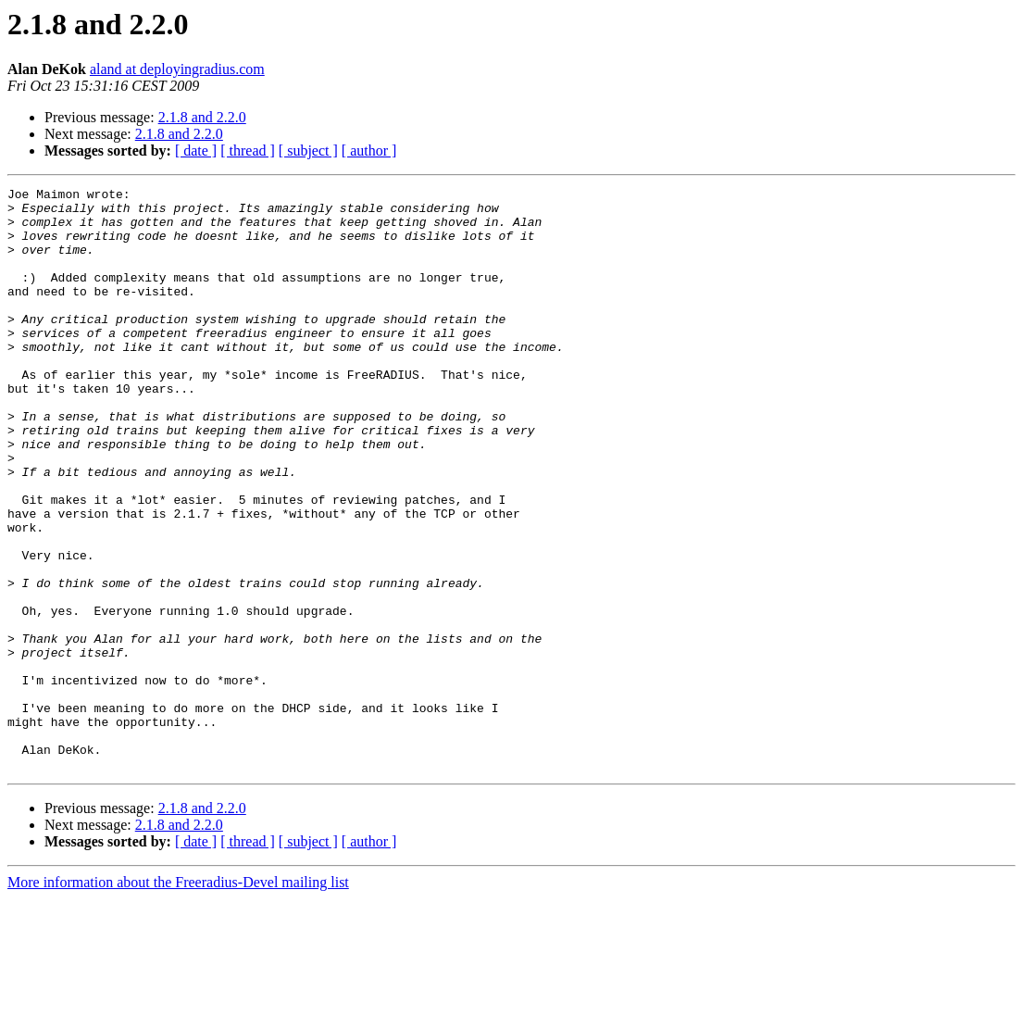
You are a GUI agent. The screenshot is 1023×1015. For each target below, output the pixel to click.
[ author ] (369, 150)
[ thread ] (247, 150)
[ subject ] (308, 150)
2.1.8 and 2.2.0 (202, 117)
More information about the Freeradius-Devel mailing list (178, 999)
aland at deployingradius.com (177, 69)
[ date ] (196, 150)
